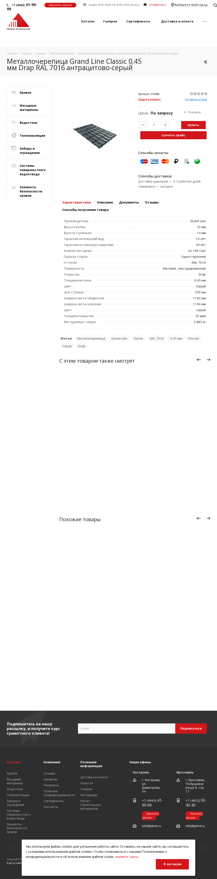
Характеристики (77, 202)
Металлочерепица (91, 338)
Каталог (88, 21)
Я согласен (172, 864)
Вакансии (50, 779)
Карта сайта (15, 863)
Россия (193, 338)
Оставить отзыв (196, 99)
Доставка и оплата (177, 21)
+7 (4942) (22, 6)
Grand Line (119, 338)
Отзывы (152, 202)
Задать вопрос (149, 99)
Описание (105, 202)
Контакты (51, 807)
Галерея (110, 21)
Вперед (209, 361)
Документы (129, 202)
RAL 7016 (157, 338)
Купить (193, 125)
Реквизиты (51, 785)
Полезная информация (91, 764)
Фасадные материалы (29, 107)
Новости (86, 783)
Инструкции (88, 795)
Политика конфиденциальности (59, 793)
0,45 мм (176, 338)
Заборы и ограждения (30, 150)
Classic (138, 338)
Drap (81, 346)
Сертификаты (138, 21)
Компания (52, 762)
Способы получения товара (85, 210)
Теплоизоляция (32, 136)
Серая (67, 346)
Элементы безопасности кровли (31, 191)
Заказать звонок (60, 5)
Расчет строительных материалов (90, 805)
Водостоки (28, 123)
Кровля (25, 93)
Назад (199, 361)
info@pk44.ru (157, 5)
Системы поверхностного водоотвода (33, 170)
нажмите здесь (127, 856)
